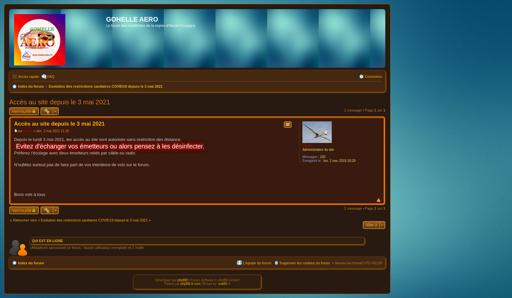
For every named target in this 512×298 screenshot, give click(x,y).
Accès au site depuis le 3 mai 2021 (59, 102)
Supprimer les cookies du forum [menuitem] (305, 263)
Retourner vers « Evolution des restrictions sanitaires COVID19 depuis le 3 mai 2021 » (82, 220)
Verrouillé (21, 111)
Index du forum (31, 263)
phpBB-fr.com (190, 284)
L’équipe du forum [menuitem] (257, 263)
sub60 (222, 284)
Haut (378, 200)
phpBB (182, 280)
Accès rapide (28, 77)
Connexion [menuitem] (373, 77)
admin (307, 146)
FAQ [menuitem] (51, 77)
